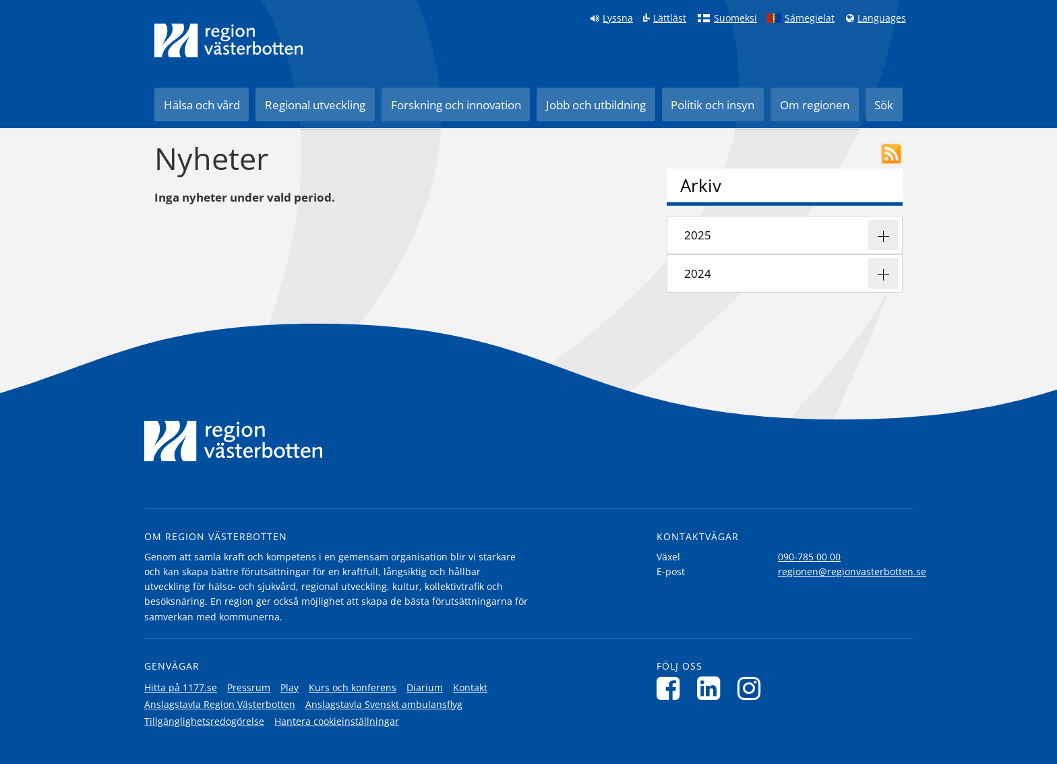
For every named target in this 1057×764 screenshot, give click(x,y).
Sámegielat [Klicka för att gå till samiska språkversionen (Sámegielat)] (810, 18)
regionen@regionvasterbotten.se (852, 571)
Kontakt (470, 687)
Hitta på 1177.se (180, 687)
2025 (697, 235)
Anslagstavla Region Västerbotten (219, 704)
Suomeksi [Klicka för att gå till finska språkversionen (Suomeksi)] (735, 18)
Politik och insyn (712, 105)
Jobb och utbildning (596, 105)
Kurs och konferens (352, 687)
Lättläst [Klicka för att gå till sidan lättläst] (669, 18)
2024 (697, 273)
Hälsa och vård (202, 105)
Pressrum (248, 687)
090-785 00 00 (809, 556)
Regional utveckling (315, 105)
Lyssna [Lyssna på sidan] (618, 18)
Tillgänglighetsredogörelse (204, 721)
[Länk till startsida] (228, 40)
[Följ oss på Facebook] (672, 688)
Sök (883, 105)
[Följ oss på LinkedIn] (712, 688)
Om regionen (814, 105)
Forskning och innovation (456, 105)
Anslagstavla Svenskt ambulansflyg (383, 704)
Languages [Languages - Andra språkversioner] (881, 18)
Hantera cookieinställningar (336, 721)
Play (289, 687)
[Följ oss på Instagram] (752, 688)
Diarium (424, 687)
